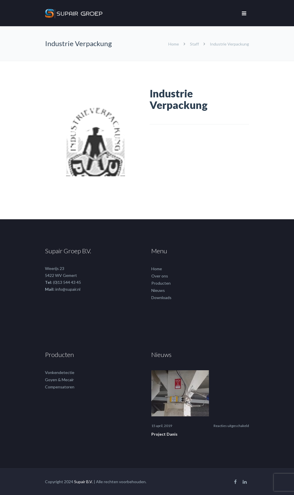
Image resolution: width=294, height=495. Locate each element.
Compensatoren (59, 386)
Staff (194, 43)
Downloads (161, 297)
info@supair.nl (67, 289)
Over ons (159, 275)
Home (174, 43)
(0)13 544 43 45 (67, 282)
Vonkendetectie (59, 372)
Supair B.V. (83, 481)
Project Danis (164, 434)
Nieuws (158, 290)
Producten (161, 283)
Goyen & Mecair (59, 379)
